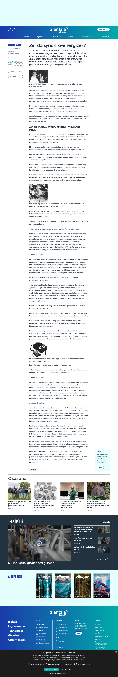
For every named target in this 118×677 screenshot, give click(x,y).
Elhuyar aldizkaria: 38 (14, 48)
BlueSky (60, 647)
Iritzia (39, 631)
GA (21, 65)
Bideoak (40, 637)
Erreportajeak (14, 45)
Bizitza (12, 621)
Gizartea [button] (72, 37)
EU (15, 62)
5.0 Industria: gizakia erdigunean (31, 563)
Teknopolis (15, 521)
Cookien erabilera (101, 636)
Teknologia (15, 630)
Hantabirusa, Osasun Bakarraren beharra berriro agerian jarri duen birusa (98, 504)
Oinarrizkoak (17, 639)
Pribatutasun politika (99, 632)
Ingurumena (16, 626)
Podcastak (41, 640)
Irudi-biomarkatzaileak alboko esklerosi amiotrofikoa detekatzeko (70, 504)
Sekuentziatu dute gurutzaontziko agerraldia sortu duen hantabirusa (44, 504)
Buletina (106, 37)
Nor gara (98, 624)
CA (18, 65)
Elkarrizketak (42, 628)
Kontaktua (98, 639)
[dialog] (59, 663)
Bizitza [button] (28, 37)
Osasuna (10, 58)
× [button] (116, 652)
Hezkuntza (61, 625)
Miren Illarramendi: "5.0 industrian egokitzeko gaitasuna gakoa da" (84, 529)
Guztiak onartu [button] (51, 669)
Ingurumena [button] (42, 37)
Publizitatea (99, 627)
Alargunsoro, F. (12, 51)
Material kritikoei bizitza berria (84, 548)
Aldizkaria (103, 30)
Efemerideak (62, 631)
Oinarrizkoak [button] (88, 37)
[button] (9, 29)
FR (21, 62)
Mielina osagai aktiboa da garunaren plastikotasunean (19, 503)
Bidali (100, 467)
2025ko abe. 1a (59, 600)
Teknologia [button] (58, 37)
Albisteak (40, 625)
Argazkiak (41, 634)
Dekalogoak (61, 628)
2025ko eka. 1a (97, 600)
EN (15, 65)
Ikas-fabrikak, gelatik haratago (83, 539)
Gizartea (14, 635)
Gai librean (61, 634)
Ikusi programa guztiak (102, 559)
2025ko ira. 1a (78, 600)
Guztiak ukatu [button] (67, 669)
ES (18, 62)
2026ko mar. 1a (40, 600)
